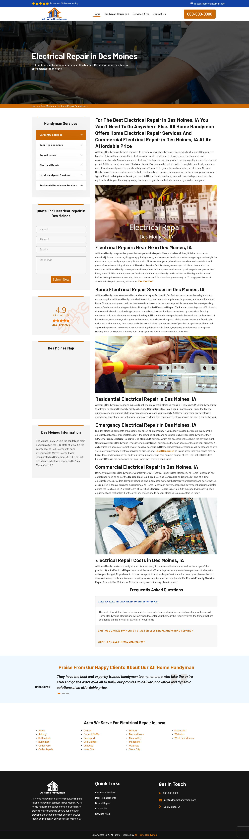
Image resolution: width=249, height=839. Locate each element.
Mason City (135, 738)
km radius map (61, 384)
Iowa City (89, 749)
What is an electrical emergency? (121, 641)
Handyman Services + (116, 14)
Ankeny (42, 734)
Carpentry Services (105, 792)
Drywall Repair (102, 803)
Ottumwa (134, 745)
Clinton (87, 730)
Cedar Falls (44, 745)
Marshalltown (136, 734)
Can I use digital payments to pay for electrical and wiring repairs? (145, 630)
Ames (41, 730)
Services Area (141, 14)
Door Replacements (105, 798)
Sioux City (134, 749)
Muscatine (135, 741)
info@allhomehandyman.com (209, 3)
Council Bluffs (91, 734)
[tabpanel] (128, 682)
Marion (133, 730)
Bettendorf (44, 738)
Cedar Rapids (45, 749)
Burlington (43, 741)
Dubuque (88, 745)
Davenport (89, 738)
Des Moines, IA (172, 806)
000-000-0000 (199, 14)
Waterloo (179, 734)
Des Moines (47, 106)
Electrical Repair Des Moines (72, 106)
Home (96, 14)
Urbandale (179, 730)
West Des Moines (184, 738)
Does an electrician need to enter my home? (128, 601)
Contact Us (159, 14)
